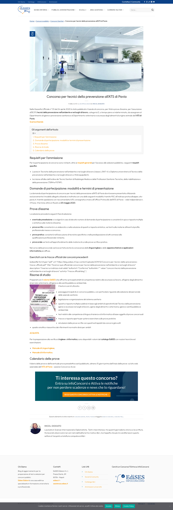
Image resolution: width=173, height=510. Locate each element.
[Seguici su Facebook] (144, 2)
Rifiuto (117, 506)
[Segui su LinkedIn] (151, 2)
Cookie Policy (129, 506)
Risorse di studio (42, 147)
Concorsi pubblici (42, 21)
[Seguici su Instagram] (147, 2)
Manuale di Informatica (42, 352)
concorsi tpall (118, 417)
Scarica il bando (36, 122)
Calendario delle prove (44, 150)
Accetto (108, 506)
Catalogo (31, 2)
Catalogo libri (90, 482)
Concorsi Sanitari (57, 21)
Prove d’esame (41, 143)
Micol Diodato (98, 104)
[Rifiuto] (169, 507)
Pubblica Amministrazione (64, 10)
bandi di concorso (107, 417)
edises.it (56, 480)
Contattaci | (126, 2)
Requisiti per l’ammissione (45, 137)
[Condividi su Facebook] (80, 408)
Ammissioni (53, 2)
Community (135, 2)
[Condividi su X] (84, 408)
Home (32, 21)
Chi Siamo (21, 2)
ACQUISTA (34, 333)
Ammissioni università (93, 487)
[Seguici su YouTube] (154, 2)
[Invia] (152, 10)
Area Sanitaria (97, 10)
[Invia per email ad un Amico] (89, 408)
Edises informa (41, 10)
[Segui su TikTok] (149, 2)
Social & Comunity (92, 477)
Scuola (83, 10)
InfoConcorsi (41, 2)
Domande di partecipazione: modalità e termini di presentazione (62, 140)
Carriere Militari (115, 10)
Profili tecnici (90, 417)
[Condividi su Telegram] (93, 408)
